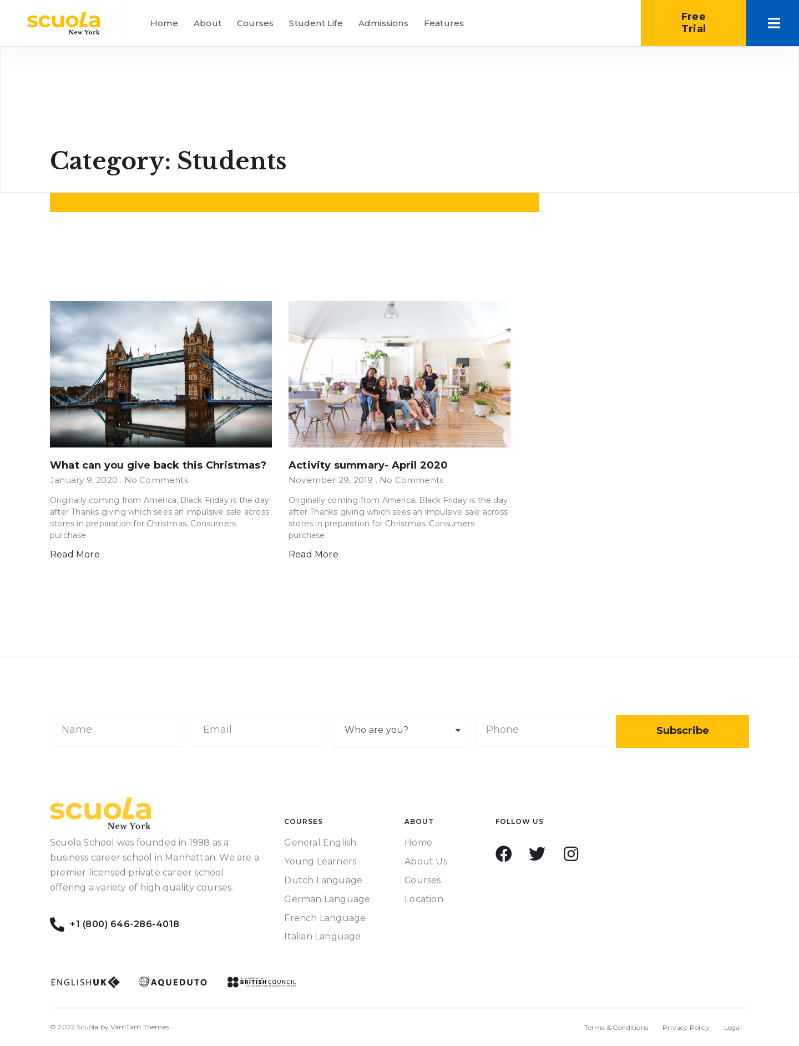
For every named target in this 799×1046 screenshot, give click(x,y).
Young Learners (320, 861)
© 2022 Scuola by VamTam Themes (109, 1027)
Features (444, 23)
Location (423, 899)
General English (320, 842)
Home (164, 23)
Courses (255, 23)
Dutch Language (323, 880)
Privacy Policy (686, 1027)
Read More (75, 554)
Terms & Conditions (616, 1027)
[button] (693, 23)
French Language (325, 918)
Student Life (315, 23)
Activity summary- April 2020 (368, 465)
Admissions (383, 23)
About (207, 23)
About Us (425, 861)
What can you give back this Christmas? (158, 465)
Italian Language (322, 936)
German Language (327, 899)
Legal (733, 1027)
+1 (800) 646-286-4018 (126, 924)
